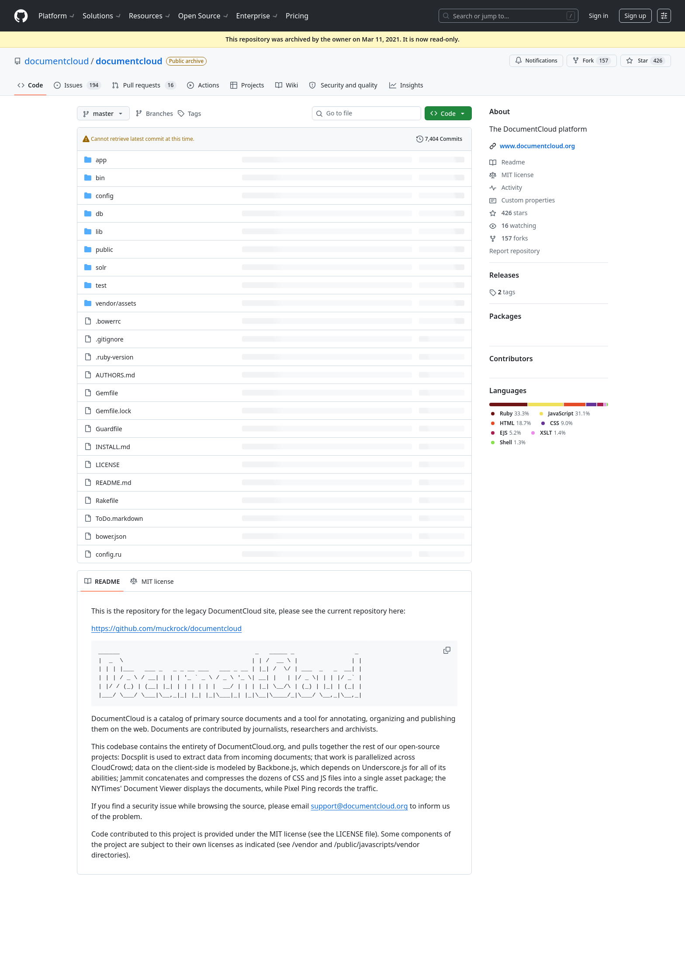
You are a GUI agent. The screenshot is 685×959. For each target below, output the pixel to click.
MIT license (511, 175)
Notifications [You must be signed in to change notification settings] (536, 60)
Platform (57, 16)
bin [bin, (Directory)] (100, 178)
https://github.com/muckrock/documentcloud (166, 628)
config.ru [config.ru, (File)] (108, 554)
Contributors (511, 358)
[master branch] (103, 113)
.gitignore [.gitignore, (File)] (110, 339)
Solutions (102, 16)
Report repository (514, 251)
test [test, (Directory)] (101, 285)
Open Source (203, 16)
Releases (504, 275)
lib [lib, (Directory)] (99, 231)
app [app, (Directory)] (101, 160)
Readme (507, 162)
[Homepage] (21, 16)
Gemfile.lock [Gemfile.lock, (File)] (113, 411)
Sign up (635, 15)
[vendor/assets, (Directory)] (116, 303)
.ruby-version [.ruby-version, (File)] (114, 357)
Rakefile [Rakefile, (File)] (107, 500)
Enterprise (257, 16)
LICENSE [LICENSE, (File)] (108, 464)
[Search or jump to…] (508, 15)
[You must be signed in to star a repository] (645, 61)
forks (508, 238)
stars (508, 213)
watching (512, 225)
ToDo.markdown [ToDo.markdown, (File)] (119, 518)
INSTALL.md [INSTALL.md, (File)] (113, 447)
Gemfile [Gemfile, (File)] (107, 393)
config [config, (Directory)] (105, 196)
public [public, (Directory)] (104, 249)
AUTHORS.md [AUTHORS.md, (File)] (115, 375)
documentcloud (56, 61)
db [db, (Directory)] (99, 213)
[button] (448, 650)
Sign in (598, 15)
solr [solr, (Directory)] (101, 267)
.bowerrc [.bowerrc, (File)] (108, 321)
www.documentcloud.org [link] (537, 146)
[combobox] (370, 113)
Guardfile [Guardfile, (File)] (109, 429)
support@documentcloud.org (359, 806)
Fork (591, 60)
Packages (505, 316)
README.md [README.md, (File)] (113, 482)
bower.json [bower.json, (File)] (111, 536)
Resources (150, 16)
